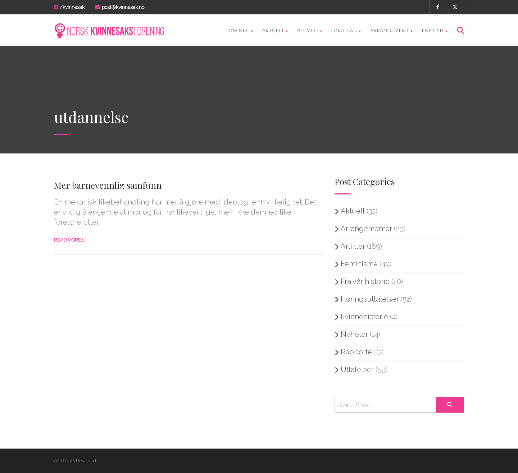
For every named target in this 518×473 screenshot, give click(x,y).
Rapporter (357, 352)
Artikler (353, 246)
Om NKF (241, 30)
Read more (67, 240)
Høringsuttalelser (370, 299)
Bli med (309, 30)
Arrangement (391, 30)
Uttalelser (357, 369)
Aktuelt (275, 30)
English (435, 30)
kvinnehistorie (364, 316)
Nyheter (354, 334)
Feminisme (359, 264)
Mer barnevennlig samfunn (108, 185)
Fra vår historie (365, 281)
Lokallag (346, 30)
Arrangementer (366, 228)
